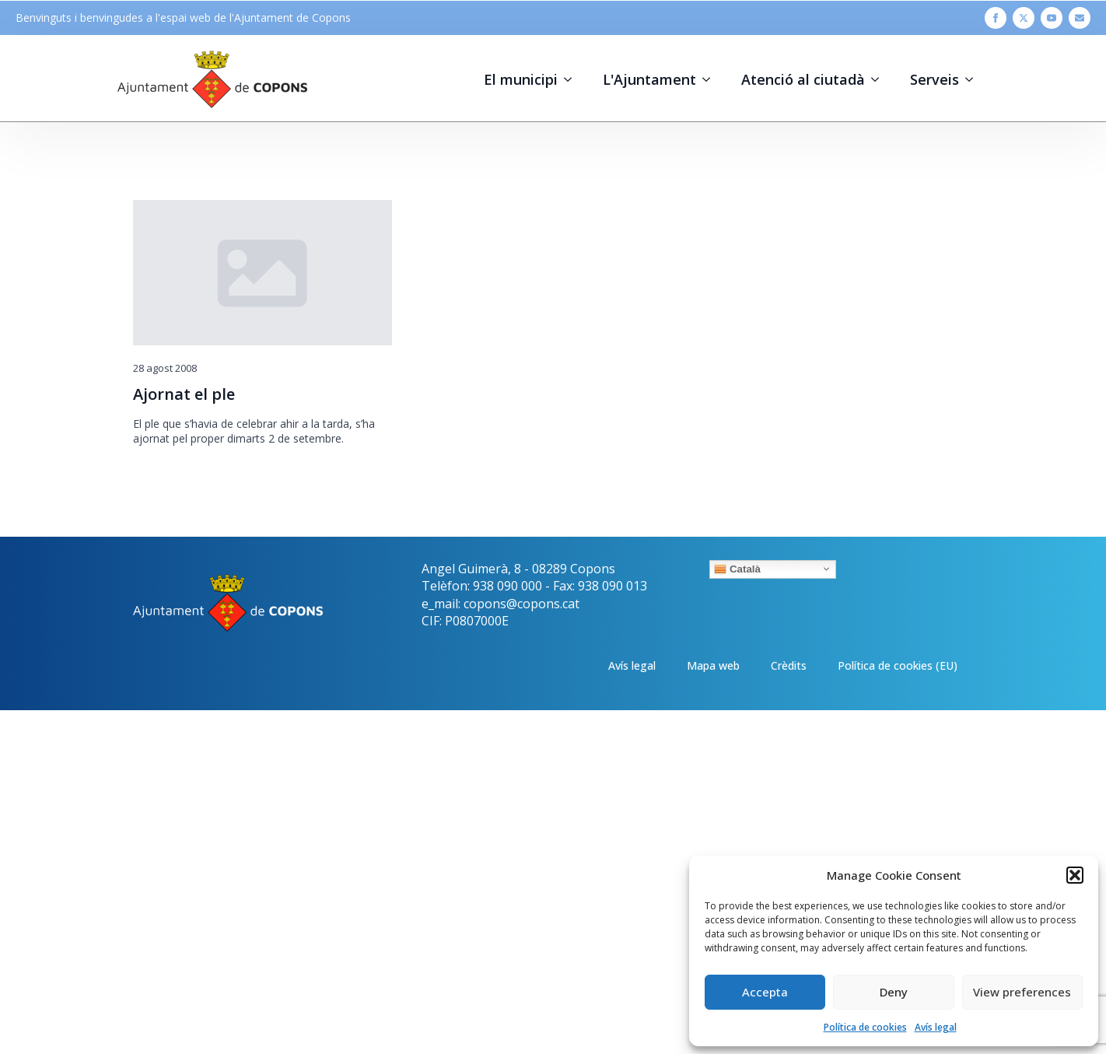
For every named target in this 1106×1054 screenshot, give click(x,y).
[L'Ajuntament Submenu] (711, 79)
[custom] (1079, 18)
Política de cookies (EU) (897, 665)
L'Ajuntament (649, 79)
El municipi (521, 79)
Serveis (934, 79)
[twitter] (1023, 18)
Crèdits (789, 665)
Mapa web (713, 665)
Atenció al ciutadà (803, 79)
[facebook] (995, 18)
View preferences (1022, 992)
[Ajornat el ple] (262, 272)
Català (737, 568)
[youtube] (1051, 18)
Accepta (765, 992)
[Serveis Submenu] (974, 79)
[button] (1075, 875)
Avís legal (936, 1027)
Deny (894, 992)
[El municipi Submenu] (572, 79)
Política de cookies (865, 1027)
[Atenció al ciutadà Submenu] (879, 79)
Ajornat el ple (184, 394)
